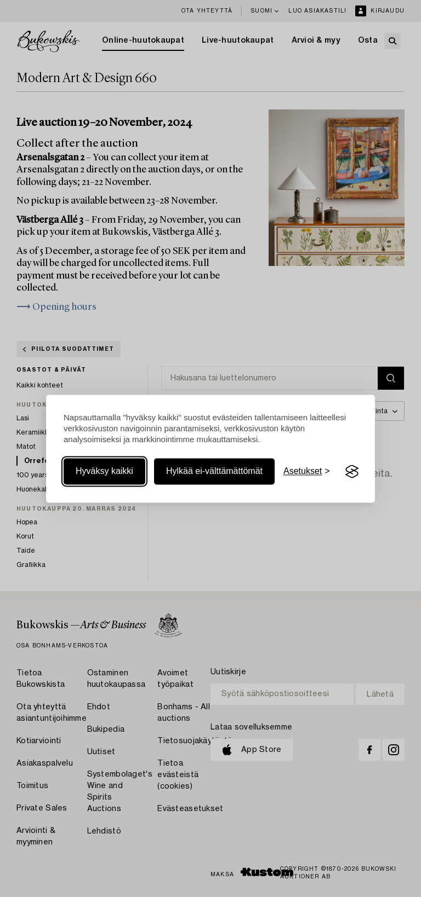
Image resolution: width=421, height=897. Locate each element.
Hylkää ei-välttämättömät (214, 471)
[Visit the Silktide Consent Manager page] (352, 472)
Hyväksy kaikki (104, 471)
